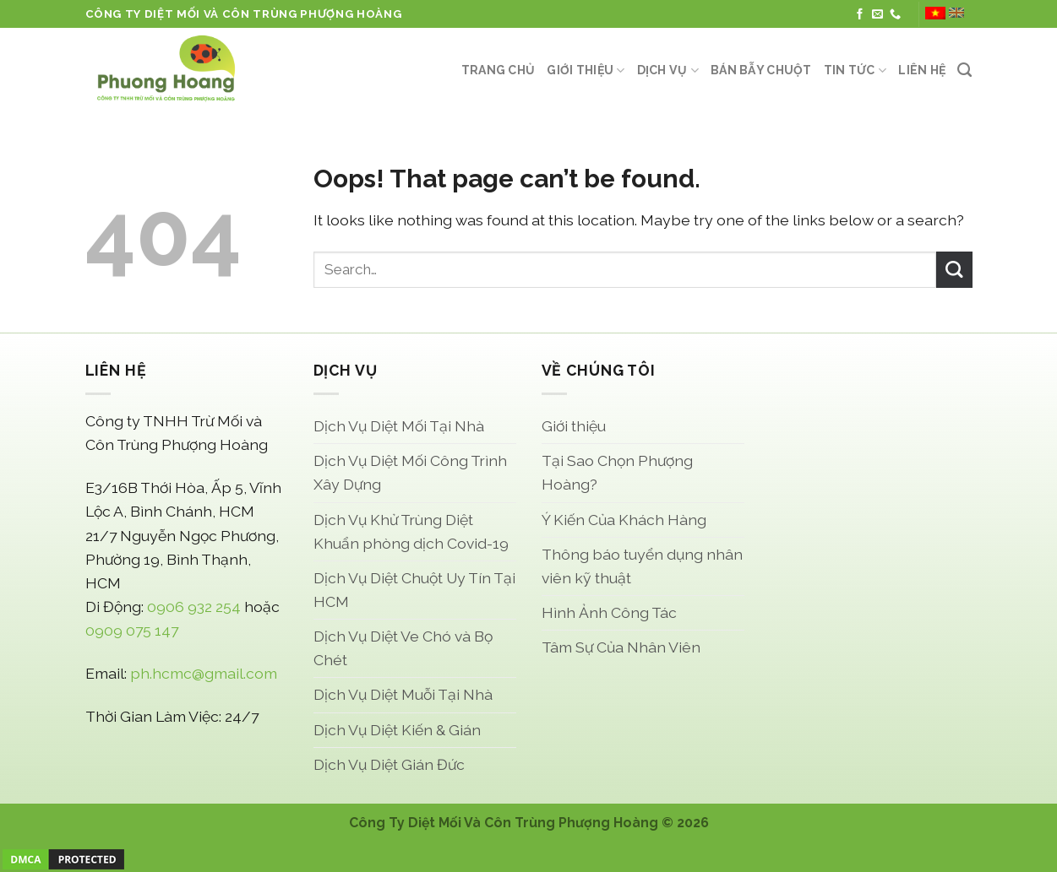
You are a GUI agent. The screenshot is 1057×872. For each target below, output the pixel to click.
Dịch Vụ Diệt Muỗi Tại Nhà (403, 694)
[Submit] (954, 270)
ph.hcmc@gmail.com (203, 673)
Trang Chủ (498, 70)
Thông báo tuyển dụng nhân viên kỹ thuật (642, 566)
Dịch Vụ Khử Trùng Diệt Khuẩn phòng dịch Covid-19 (411, 531)
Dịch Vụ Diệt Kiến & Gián (397, 730)
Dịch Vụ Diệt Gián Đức (389, 764)
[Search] (964, 70)
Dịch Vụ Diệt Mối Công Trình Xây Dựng (410, 472)
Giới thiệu (585, 70)
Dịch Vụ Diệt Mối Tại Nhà (398, 426)
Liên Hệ (921, 70)
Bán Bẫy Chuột (761, 70)
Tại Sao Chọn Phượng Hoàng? (617, 472)
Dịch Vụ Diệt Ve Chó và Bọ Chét (403, 648)
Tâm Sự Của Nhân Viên (621, 647)
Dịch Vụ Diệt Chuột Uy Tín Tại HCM (414, 589)
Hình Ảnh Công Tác (609, 612)
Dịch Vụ (668, 70)
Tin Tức (855, 70)
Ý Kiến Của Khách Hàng (624, 519)
